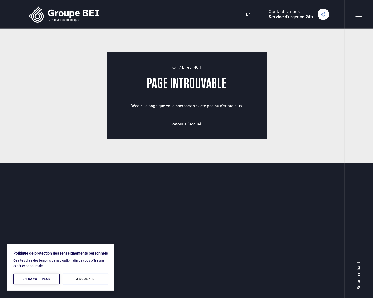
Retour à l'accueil (187, 124)
